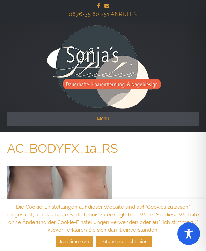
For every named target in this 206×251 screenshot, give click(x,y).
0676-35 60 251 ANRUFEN (103, 14)
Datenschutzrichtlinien (124, 241)
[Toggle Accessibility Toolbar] (189, 234)
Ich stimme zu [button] (74, 241)
